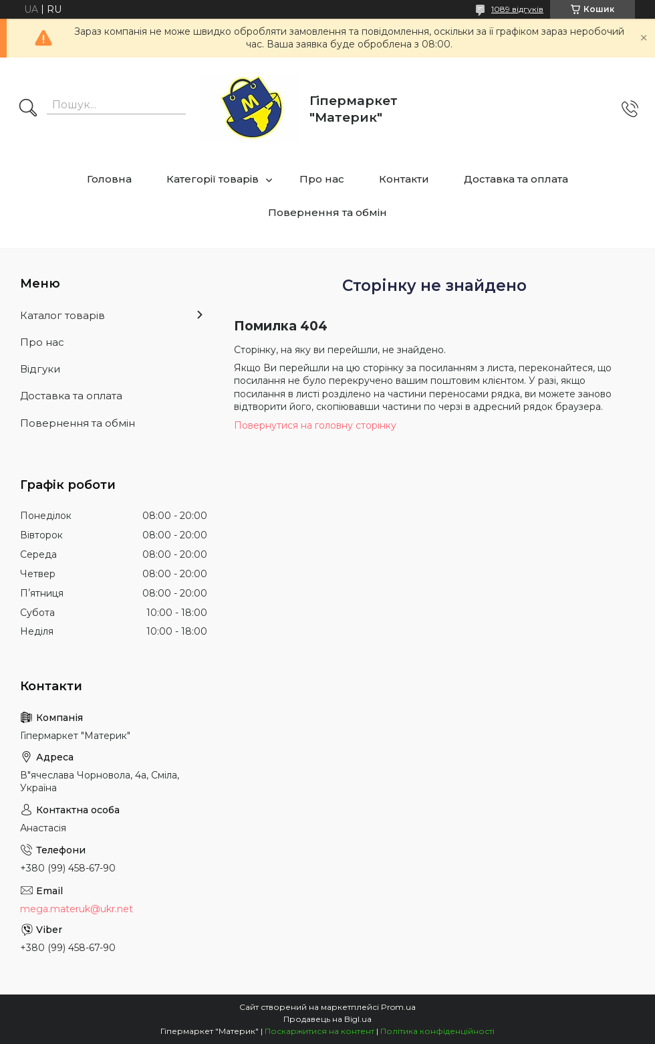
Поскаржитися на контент (319, 1031)
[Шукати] (28, 109)
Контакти (404, 179)
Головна (109, 179)
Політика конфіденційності (437, 1031)
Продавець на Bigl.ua (327, 1019)
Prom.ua (398, 1007)
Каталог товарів (62, 315)
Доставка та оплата (516, 179)
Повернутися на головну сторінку (315, 425)
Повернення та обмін (327, 212)
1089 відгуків (517, 9)
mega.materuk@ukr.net (76, 909)
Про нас (321, 179)
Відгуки (40, 368)
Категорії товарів (212, 179)
